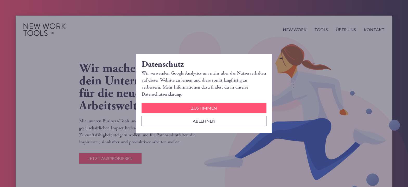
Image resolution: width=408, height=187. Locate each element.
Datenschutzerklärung (161, 94)
